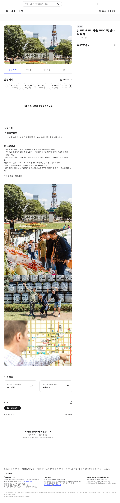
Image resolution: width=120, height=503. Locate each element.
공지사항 (98, 469)
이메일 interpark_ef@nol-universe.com (98, 481)
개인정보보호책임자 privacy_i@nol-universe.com (101, 483)
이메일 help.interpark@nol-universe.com (69, 481)
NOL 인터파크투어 (12, 408)
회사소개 (7, 469)
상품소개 (29, 70)
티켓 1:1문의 (57, 485)
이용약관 (16, 469)
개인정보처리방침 (28, 469)
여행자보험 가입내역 (73, 469)
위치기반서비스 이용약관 (45, 469)
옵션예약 (12, 70)
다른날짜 (66, 79)
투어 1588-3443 (49, 479)
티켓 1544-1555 (60, 479)
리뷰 (64, 70)
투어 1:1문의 (48, 485)
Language (9, 473)
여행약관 (60, 469)
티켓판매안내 (87, 469)
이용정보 (47, 70)
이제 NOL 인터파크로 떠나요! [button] (36, 4)
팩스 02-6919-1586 (50, 481)
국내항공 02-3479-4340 (67, 483)
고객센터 (107, 469)
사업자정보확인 (27, 481)
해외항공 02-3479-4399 (51, 483)
